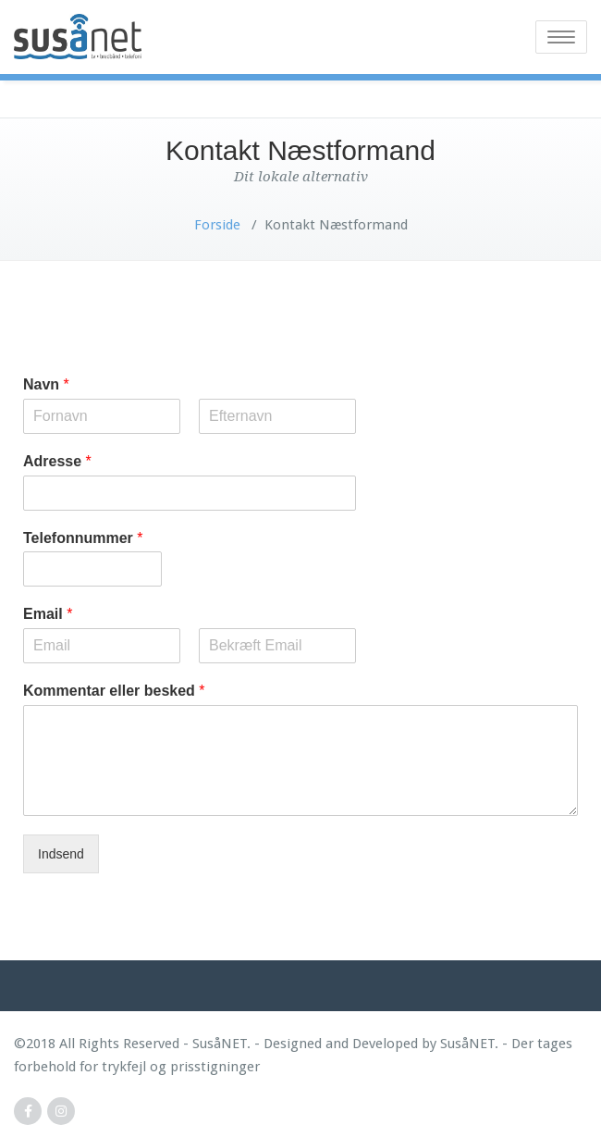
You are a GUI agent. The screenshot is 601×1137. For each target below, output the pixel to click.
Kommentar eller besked (114, 690)
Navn (46, 384)
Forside (217, 224)
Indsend (61, 854)
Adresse (57, 461)
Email (47, 614)
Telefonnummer (83, 538)
